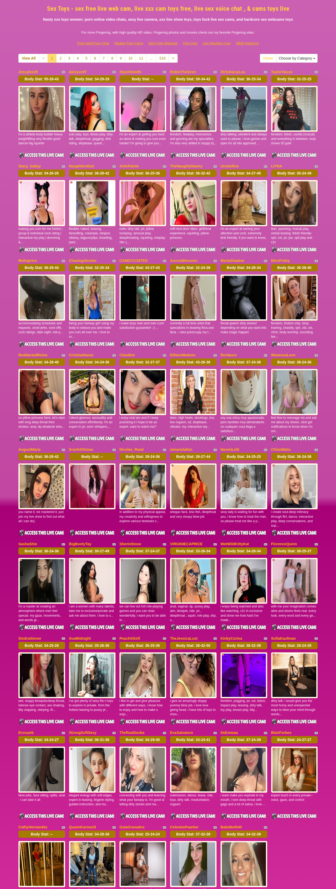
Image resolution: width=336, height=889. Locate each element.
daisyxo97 (78, 72)
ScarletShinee (81, 403)
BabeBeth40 (231, 734)
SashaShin (27, 485)
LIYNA (276, 154)
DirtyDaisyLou (232, 72)
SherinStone (130, 485)
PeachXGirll (129, 568)
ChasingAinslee (83, 237)
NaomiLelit (229, 403)
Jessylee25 (28, 72)
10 (130, 58)
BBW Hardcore (247, 43)
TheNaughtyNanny (186, 154)
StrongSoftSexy (83, 651)
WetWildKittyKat (234, 485)
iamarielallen (181, 403)
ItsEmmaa (229, 651)
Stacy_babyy (29, 154)
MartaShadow (232, 237)
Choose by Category (297, 58)
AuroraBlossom (184, 237)
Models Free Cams (128, 43)
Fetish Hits (212, 881)
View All (29, 58)
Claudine (127, 320)
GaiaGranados (132, 734)
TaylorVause (281, 72)
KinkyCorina (231, 568)
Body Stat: (42, 79)
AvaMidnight (80, 568)
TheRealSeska (131, 651)
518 (162, 58)
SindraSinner (29, 568)
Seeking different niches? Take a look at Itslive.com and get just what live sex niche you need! (168, 843)
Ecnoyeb (26, 651)
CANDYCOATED (133, 237)
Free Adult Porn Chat (93, 43)
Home (268, 58)
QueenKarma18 (82, 734)
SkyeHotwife (130, 72)
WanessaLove (283, 320)
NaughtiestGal (81, 154)
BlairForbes (281, 651)
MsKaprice (27, 237)
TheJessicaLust (184, 568)
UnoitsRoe (229, 154)
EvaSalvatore (181, 651)
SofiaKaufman (283, 568)
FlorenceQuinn (284, 485)
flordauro (228, 320)
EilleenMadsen (183, 320)
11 (141, 58)
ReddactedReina (32, 320)
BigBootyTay (80, 485)
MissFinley (280, 237)
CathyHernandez (32, 734)
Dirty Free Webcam (163, 43)
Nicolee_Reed (131, 403)
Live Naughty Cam (217, 43)
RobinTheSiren (183, 72)
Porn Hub (190, 43)
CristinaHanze (81, 320)
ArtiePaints (129, 154)
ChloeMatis (281, 403)
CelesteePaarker (184, 734)
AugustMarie (29, 403)
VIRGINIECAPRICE (186, 485)
